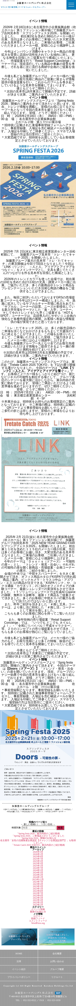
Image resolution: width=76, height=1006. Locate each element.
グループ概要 (57, 969)
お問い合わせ (57, 961)
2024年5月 (38, 870)
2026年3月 (38, 852)
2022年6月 (38, 895)
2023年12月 (38, 879)
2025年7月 (38, 858)
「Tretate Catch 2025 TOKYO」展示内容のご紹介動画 (38, 845)
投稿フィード (38, 918)
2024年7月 (38, 868)
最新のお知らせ (38, 911)
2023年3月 (38, 886)
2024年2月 (38, 875)
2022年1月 (38, 904)
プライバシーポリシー (18, 977)
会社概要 (57, 953)
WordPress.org (38, 923)
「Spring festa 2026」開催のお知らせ (38, 838)
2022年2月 (38, 902)
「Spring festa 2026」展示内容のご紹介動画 (38, 833)
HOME (18, 953)
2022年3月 (38, 900)
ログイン (38, 916)
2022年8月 (38, 891)
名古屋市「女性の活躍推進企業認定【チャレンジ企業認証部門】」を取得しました (38, 841)
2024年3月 (38, 872)
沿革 (19, 961)
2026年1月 (38, 854)
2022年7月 (38, 893)
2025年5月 (38, 861)
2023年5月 (38, 884)
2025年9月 (38, 856)
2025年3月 (38, 863)
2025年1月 (38, 865)
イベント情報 (38, 909)
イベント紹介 (19, 969)
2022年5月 (38, 897)
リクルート (57, 977)
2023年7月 (38, 881)
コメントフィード (38, 920)
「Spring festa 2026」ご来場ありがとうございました (38, 835)
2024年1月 (38, 877)
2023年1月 (38, 888)
